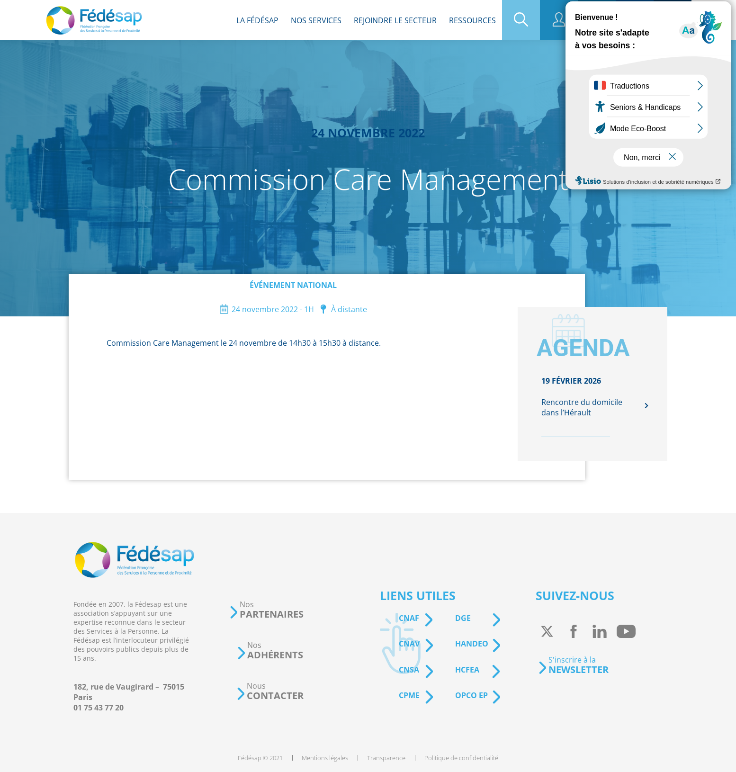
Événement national (293, 285)
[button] (266, 609)
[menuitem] (257, 20)
